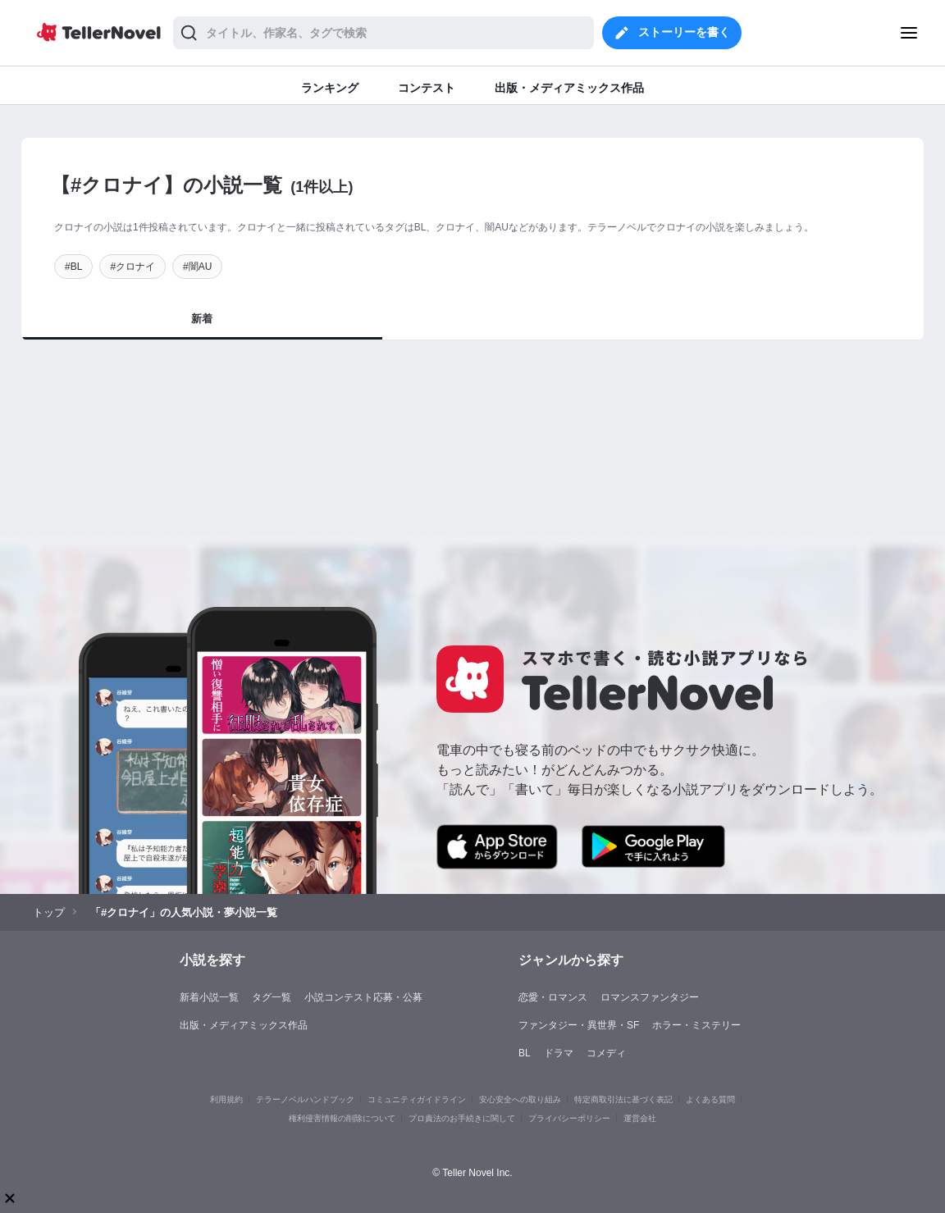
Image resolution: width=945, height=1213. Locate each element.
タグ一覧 (271, 997)
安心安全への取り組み (520, 1099)
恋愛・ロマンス (552, 997)
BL (524, 1053)
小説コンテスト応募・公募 (363, 997)
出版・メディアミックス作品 (244, 1025)
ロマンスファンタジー (649, 997)
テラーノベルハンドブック (305, 1099)
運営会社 (639, 1118)
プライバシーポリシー (569, 1118)
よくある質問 (710, 1099)
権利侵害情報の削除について (342, 1118)
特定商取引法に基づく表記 (623, 1099)
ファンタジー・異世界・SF (578, 1025)
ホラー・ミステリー (696, 1025)
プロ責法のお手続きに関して (462, 1118)
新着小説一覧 (209, 997)
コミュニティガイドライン (417, 1099)
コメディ (606, 1053)
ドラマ (558, 1053)
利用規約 (226, 1099)
